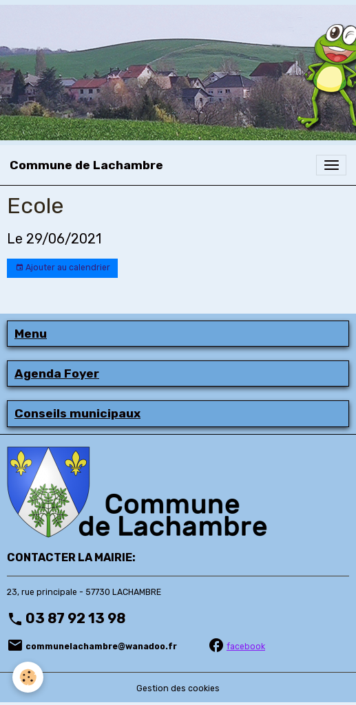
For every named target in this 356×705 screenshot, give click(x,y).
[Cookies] (27, 677)
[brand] (86, 165)
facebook (246, 646)
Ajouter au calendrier (62, 268)
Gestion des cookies (178, 688)
